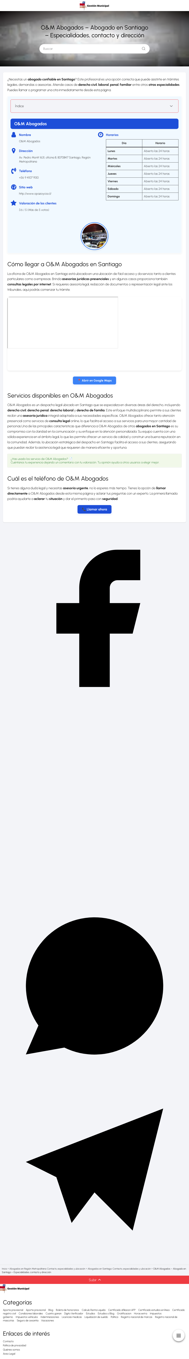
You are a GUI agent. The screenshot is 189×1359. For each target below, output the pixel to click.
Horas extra (140, 1313)
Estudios (90, 1313)
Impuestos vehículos (27, 1317)
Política (114, 1317)
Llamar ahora (97, 509)
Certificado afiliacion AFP (121, 1310)
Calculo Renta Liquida (93, 1310)
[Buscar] (142, 47)
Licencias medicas (72, 1317)
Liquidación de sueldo (96, 1317)
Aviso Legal (9, 1353)
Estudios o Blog (106, 1313)
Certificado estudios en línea (153, 1310)
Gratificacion (124, 1313)
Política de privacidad (14, 1345)
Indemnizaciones (50, 1317)
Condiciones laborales (31, 1313)
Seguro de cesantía (27, 1320)
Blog (50, 1310)
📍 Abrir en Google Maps (94, 380)
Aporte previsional (13, 1310)
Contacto (8, 1341)
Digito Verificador (73, 1313)
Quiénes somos (11, 1349)
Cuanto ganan (53, 1313)
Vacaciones (47, 1320)
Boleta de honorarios (67, 1310)
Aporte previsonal (36, 1310)
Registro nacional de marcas (136, 1317)
